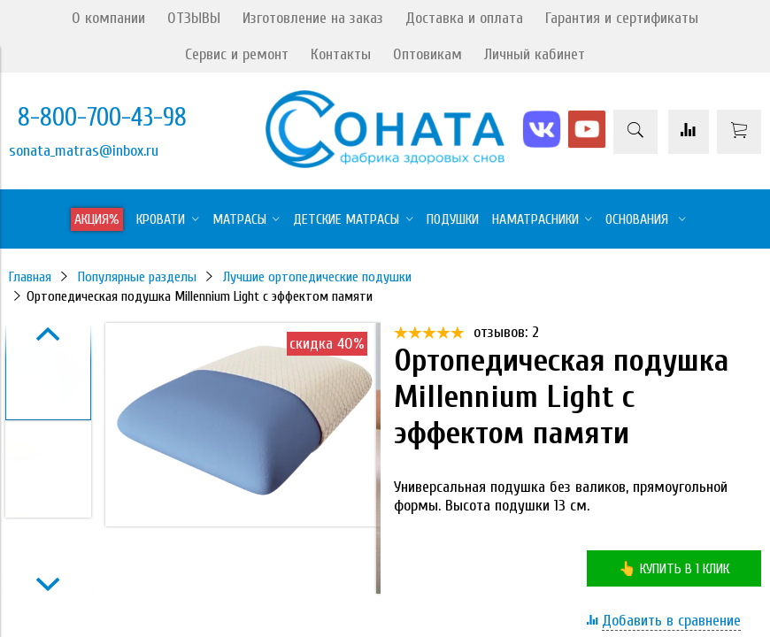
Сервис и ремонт (237, 54)
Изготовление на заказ (313, 18)
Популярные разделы (137, 277)
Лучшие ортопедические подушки (317, 277)
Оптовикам (427, 54)
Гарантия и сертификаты (621, 18)
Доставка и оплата (464, 18)
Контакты (341, 54)
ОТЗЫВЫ (193, 18)
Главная (30, 277)
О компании (108, 18)
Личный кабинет (534, 54)
